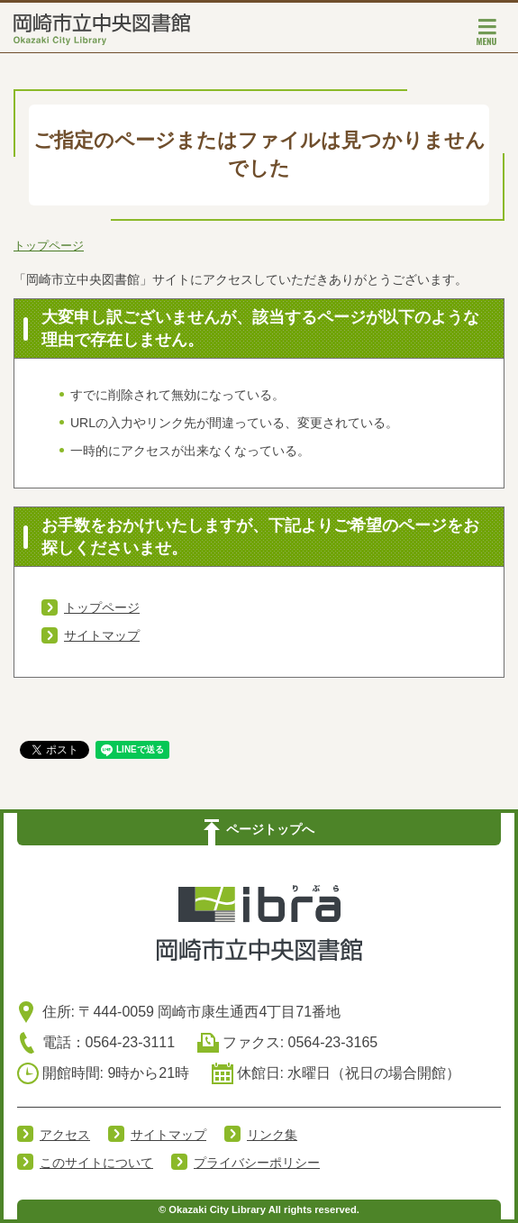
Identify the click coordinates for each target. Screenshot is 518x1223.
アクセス (65, 1134)
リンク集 (272, 1134)
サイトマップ (102, 635)
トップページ (49, 245)
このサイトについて (96, 1162)
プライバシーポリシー (257, 1162)
